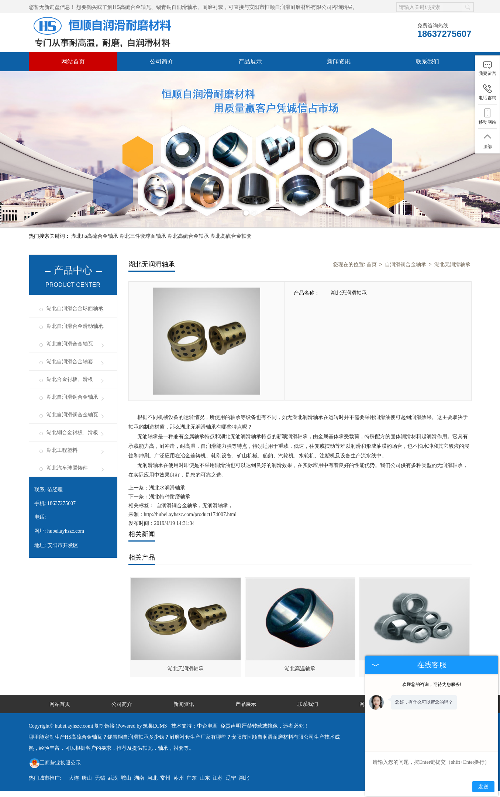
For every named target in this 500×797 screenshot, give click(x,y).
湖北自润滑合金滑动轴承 (74, 326)
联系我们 (427, 61)
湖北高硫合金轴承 (188, 236)
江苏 (218, 778)
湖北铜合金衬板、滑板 (72, 432)
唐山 (87, 778)
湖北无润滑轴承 (452, 264)
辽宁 (231, 778)
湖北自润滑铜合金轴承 (72, 397)
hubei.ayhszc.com (65, 531)
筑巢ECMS (155, 726)
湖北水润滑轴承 (167, 488)
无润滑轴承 (215, 505)
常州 (165, 778)
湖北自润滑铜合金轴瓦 (72, 415)
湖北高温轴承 (300, 668)
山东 (205, 778)
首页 (371, 264)
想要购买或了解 (94, 7)
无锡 (100, 778)
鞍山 (126, 778)
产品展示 (250, 61)
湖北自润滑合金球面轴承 (74, 308)
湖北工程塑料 (61, 450)
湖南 (139, 778)
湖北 (244, 778)
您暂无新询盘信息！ (52, 7)
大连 (74, 778)
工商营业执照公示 (55, 763)
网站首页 (73, 61)
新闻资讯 (339, 61)
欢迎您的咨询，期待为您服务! (431, 684)
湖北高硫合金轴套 (231, 236)
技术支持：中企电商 (194, 726)
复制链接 (104, 726)
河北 (152, 778)
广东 (191, 778)
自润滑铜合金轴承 (405, 264)
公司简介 (161, 61)
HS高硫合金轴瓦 (132, 7)
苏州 (178, 778)
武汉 (113, 778)
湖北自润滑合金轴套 (69, 361)
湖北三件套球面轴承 (143, 236)
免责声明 (230, 726)
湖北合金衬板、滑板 (69, 379)
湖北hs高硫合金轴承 (94, 236)
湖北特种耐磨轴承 (169, 496)
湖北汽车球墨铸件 (67, 468)
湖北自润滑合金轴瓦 (69, 344)
